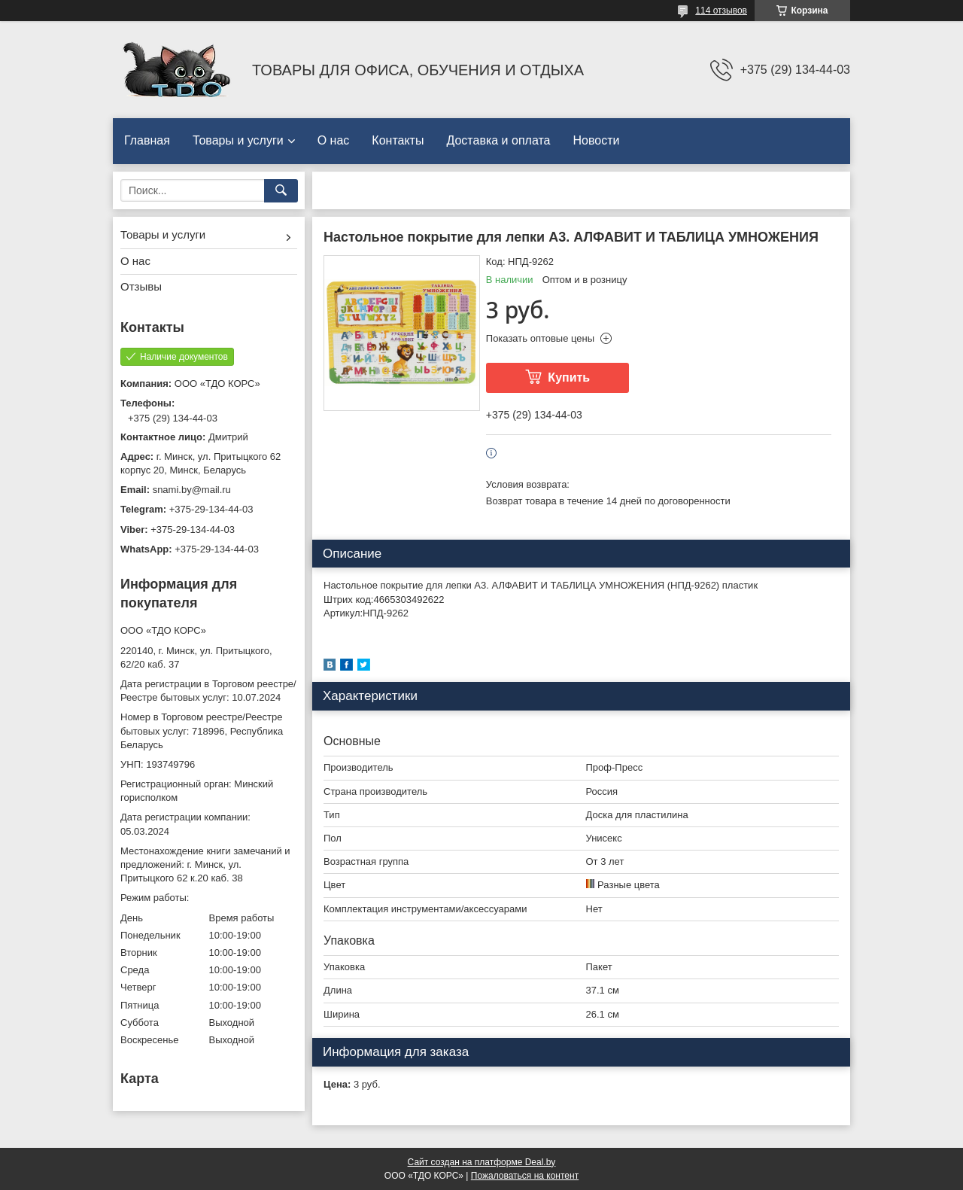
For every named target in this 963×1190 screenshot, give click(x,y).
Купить (569, 377)
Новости (596, 140)
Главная (147, 140)
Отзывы (141, 286)
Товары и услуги (238, 140)
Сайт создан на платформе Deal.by (482, 1162)
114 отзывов (721, 10)
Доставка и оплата (498, 140)
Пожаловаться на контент (525, 1175)
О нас (333, 140)
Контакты (398, 140)
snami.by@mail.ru (192, 489)
